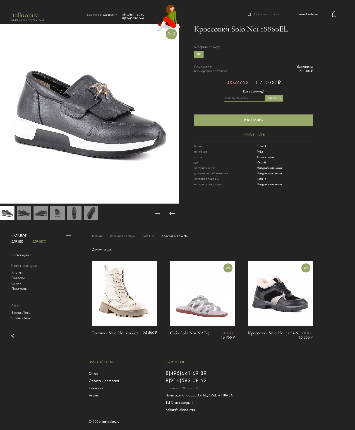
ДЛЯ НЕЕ (17, 241)
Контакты (96, 388)
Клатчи (17, 273)
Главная (97, 236)
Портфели (19, 289)
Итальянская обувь (122, 236)
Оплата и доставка (104, 381)
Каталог (18, 236)
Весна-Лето (21, 313)
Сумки (16, 283)
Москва (110, 15)
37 (198, 54)
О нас (93, 374)
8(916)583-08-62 (133, 18)
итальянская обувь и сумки (28, 16)
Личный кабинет (308, 14)
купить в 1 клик (254, 135)
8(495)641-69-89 (133, 15)
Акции (93, 395)
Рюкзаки (18, 278)
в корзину (253, 120)
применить (274, 98)
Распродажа (21, 255)
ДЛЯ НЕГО (39, 241)
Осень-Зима (21, 318)
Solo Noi (148, 236)
